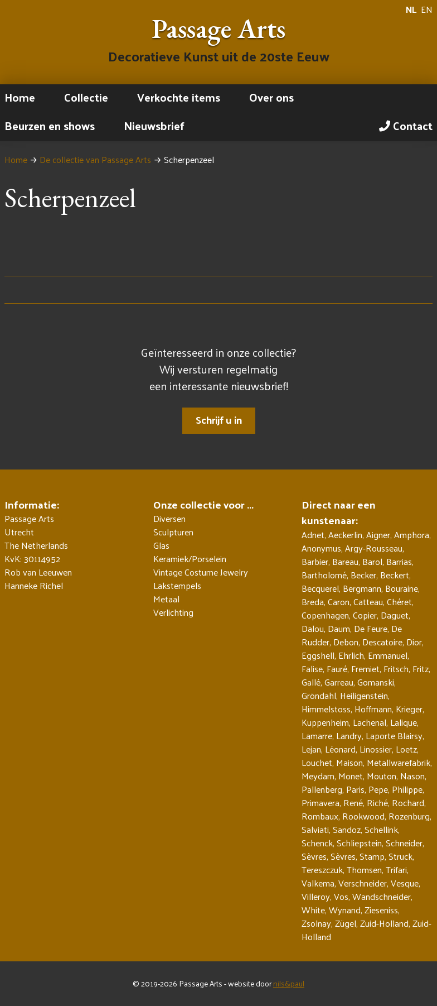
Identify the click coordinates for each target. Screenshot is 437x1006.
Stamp (372, 856)
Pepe (378, 789)
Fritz (420, 668)
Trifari (396, 869)
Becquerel (320, 588)
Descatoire (382, 642)
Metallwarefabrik (398, 762)
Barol (372, 561)
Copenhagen (325, 615)
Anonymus (321, 548)
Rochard (408, 802)
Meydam (318, 776)
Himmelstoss (326, 709)
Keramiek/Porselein (189, 559)
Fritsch (396, 668)
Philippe (407, 789)
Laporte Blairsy (394, 735)
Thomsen (364, 869)
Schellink (381, 829)
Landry (349, 735)
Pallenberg (322, 789)
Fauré (337, 668)
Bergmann (362, 588)
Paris (355, 789)
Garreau (338, 682)
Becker (363, 575)
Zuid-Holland (384, 923)
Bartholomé (324, 575)
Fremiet (365, 668)
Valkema (318, 883)
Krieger (409, 709)
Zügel (345, 923)
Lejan (311, 749)
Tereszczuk (322, 869)
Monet (350, 776)
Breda (313, 601)
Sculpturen (173, 532)
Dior (414, 642)
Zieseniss (381, 910)
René (353, 802)
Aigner (378, 534)
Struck (400, 856)
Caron (338, 601)
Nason (412, 776)
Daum (339, 628)
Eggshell (318, 655)
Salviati (315, 829)
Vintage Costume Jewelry (200, 572)
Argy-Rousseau (373, 548)
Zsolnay (316, 923)
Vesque (405, 883)
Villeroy (316, 896)
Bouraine (401, 588)
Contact (406, 126)
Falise (312, 668)
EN (427, 9)
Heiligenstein (364, 695)
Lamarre (317, 735)
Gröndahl (319, 695)
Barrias (399, 561)
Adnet (313, 534)
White (313, 910)
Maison (349, 762)
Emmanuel (387, 655)
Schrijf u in (219, 419)
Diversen (169, 518)
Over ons (271, 97)
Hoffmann (373, 709)
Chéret (399, 601)
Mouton (381, 776)
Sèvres (314, 856)
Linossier (376, 749)
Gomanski (375, 682)
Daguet (395, 615)
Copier (365, 615)
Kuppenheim (325, 722)
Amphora (411, 534)
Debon (345, 642)
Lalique (403, 722)
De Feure (370, 628)
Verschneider (362, 883)
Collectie (86, 97)
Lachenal (369, 722)
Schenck (317, 843)
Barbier (315, 561)
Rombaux (320, 816)
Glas (161, 545)
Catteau (368, 601)
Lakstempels (177, 585)
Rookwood (363, 816)
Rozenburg (409, 816)
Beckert (394, 575)
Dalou (313, 628)
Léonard (340, 749)
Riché (377, 802)
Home (19, 97)
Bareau (345, 561)
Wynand (345, 910)
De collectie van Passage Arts (95, 159)
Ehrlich (351, 655)
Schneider (404, 843)
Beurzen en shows (49, 126)
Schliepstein (359, 843)
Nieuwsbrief (154, 126)
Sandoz (347, 829)
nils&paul (288, 983)
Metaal (166, 599)
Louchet (317, 762)
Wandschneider (381, 896)
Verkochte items (178, 97)
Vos (341, 896)
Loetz (406, 749)
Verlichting (173, 612)
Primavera (320, 802)
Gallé (311, 682)
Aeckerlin (345, 534)
